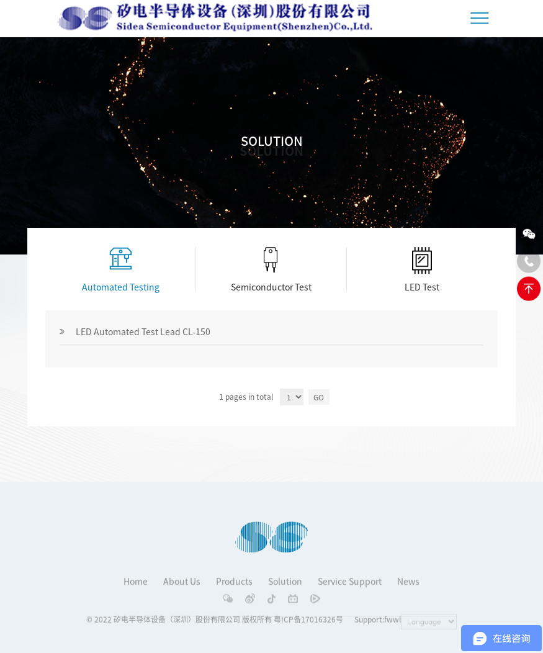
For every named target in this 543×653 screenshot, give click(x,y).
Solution (285, 587)
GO (318, 397)
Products (234, 587)
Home (135, 587)
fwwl (392, 622)
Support (368, 622)
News (408, 587)
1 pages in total (246, 397)
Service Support (350, 587)
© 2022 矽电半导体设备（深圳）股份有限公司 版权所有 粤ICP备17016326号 (214, 622)
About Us (181, 587)
